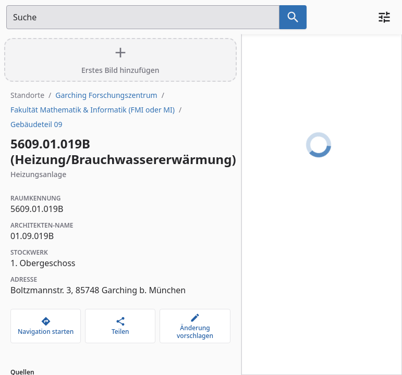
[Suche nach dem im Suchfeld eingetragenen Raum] (293, 17)
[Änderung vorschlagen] (195, 326)
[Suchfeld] (143, 17)
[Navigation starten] (45, 326)
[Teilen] (120, 326)
